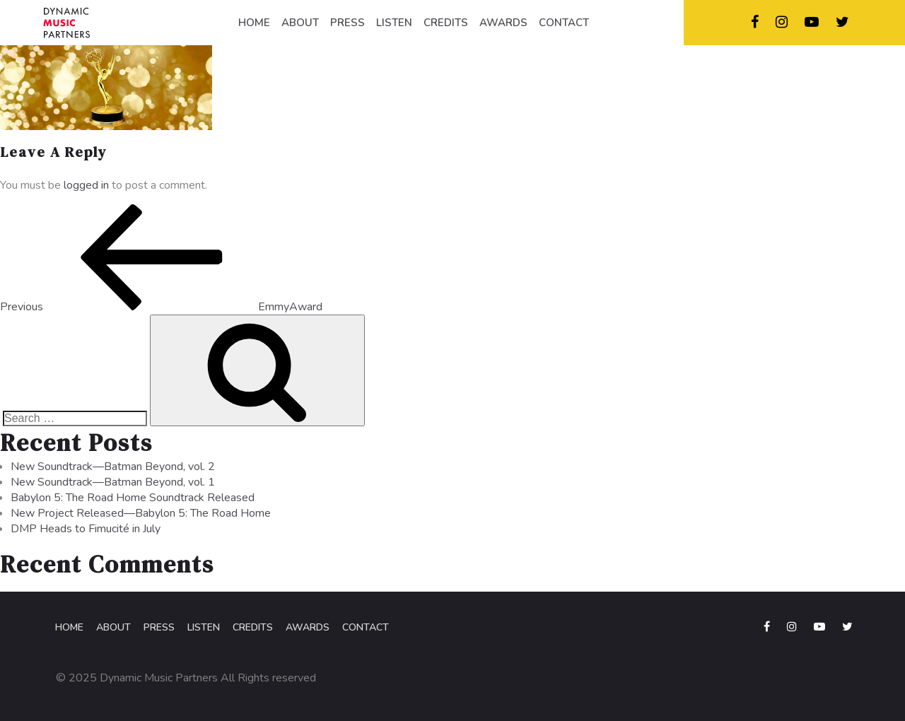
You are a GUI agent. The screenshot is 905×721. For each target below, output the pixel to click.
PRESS (347, 23)
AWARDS (503, 23)
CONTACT (564, 23)
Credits (253, 627)
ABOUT (300, 23)
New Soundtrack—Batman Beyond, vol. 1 (113, 482)
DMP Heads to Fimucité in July (85, 529)
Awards (307, 627)
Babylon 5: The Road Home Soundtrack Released (133, 497)
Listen (203, 627)
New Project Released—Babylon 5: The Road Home (141, 513)
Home (69, 627)
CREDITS (446, 23)
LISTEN (394, 23)
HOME (254, 23)
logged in (86, 185)
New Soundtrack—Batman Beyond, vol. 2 (113, 466)
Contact (365, 627)
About (113, 627)
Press (159, 627)
